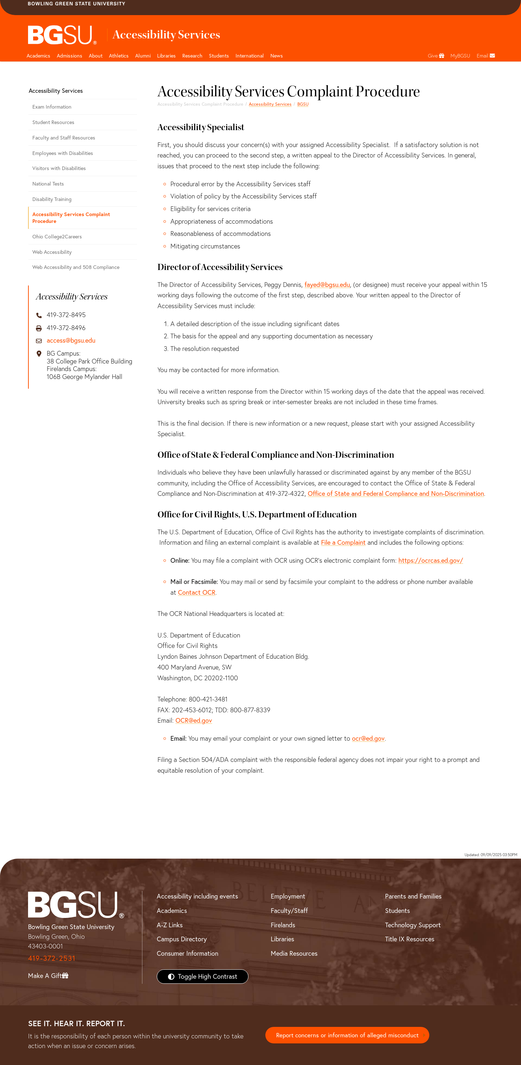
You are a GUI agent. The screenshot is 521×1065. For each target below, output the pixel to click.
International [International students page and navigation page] (250, 55)
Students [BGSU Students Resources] (397, 910)
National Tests (48, 183)
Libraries (166, 55)
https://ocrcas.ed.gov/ (430, 560)
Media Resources (294, 953)
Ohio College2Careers (57, 236)
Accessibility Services (270, 104)
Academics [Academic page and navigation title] (38, 55)
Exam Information (52, 107)
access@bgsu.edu (71, 340)
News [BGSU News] (276, 55)
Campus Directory (182, 939)
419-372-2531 (52, 958)
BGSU (303, 104)
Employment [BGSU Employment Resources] (288, 896)
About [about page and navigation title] (95, 55)
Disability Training (52, 199)
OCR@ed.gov (193, 720)
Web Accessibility (52, 252)
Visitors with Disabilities (59, 168)
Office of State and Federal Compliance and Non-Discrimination (396, 493)
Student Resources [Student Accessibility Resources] (53, 122)
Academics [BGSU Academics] (172, 910)
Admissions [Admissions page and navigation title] (69, 55)
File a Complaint (343, 542)
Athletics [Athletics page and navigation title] (119, 55)
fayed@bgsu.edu (327, 284)
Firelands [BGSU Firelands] (283, 925)
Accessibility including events (197, 896)
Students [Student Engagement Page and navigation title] (219, 55)
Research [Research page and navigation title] (192, 55)
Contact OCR (196, 592)
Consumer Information (187, 953)
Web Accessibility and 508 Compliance (75, 267)
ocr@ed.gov (368, 738)
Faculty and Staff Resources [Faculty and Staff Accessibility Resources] (63, 137)
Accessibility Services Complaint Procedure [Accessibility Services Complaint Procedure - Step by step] (71, 217)
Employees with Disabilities (62, 153)
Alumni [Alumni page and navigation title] (143, 55)
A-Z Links (170, 925)
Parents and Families (413, 896)
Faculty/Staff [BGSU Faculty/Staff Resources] (289, 910)
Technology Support (413, 925)
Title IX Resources (409, 939)
